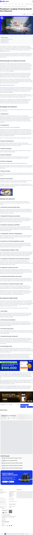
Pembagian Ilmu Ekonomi (5, 40)
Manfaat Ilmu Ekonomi (4, 41)
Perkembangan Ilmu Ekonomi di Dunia (7, 39)
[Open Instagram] (32, 14)
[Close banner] (31, 533)
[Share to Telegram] (25, 14)
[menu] (32, 1)
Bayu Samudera (10, 14)
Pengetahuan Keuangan (7, 6)
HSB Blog (1, 6)
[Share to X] (27, 14)
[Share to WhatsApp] (24, 14)
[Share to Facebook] (29, 14)
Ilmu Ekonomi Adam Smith (5, 42)
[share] (5, 525)
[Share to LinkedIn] (30, 14)
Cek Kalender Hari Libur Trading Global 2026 (9, 460)
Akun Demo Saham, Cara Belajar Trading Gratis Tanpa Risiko (12, 465)
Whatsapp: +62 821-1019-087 (5, 521)
